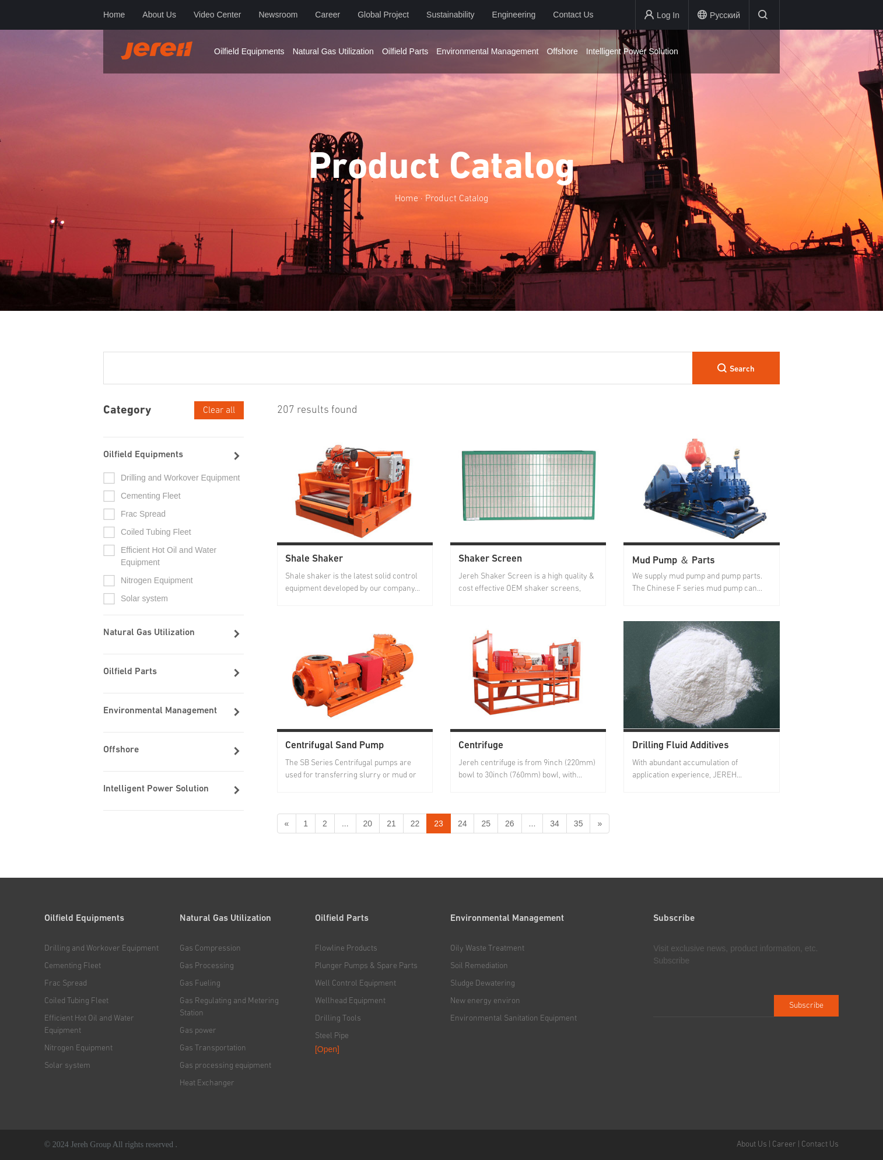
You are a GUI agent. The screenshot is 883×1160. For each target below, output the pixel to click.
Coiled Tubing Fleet (156, 532)
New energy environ (485, 1001)
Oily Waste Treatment (487, 948)
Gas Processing (207, 966)
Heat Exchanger (207, 1083)
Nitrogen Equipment (157, 580)
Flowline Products (346, 948)
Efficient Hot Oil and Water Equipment (168, 556)
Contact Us (573, 14)
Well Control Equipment (355, 983)
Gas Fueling (200, 983)
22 (415, 823)
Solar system (144, 598)
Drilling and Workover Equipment (180, 477)
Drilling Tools (338, 1018)
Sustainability (450, 14)
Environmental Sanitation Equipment (513, 1018)
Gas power (198, 1030)
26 (509, 823)
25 (485, 823)
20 (368, 823)
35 (578, 823)
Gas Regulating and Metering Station (229, 1007)
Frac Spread (143, 513)
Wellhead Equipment (350, 1001)
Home (114, 14)
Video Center (217, 14)
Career (327, 14)
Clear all (219, 410)
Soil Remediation (479, 966)
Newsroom (277, 14)
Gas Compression (210, 948)
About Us (159, 14)
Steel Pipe (332, 1036)
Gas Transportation (213, 1048)
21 (391, 823)
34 (554, 823)
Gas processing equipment (225, 1065)
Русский (719, 15)
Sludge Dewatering (482, 983)
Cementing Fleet (151, 495)
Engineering (514, 14)
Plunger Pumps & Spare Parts (366, 966)
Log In (661, 15)
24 (462, 823)
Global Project (383, 14)
